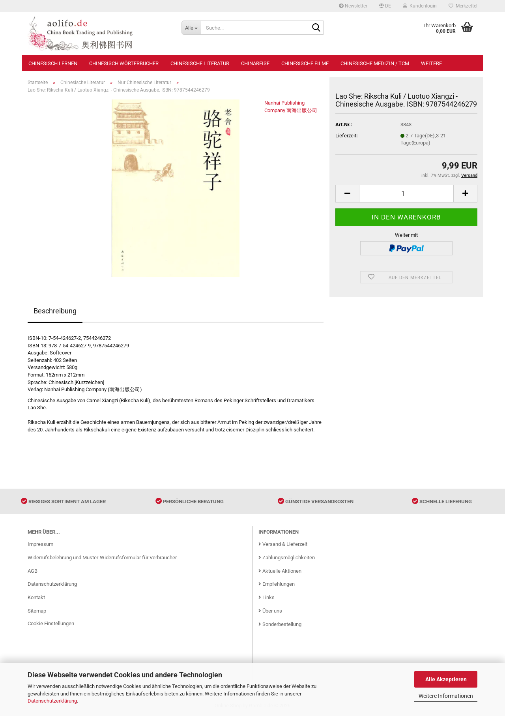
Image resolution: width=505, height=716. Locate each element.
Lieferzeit (345, 136)
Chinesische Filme (305, 63)
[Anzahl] (406, 193)
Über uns (270, 611)
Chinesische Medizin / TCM (374, 63)
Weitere (431, 63)
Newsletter (353, 6)
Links (266, 597)
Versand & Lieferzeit (282, 544)
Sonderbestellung (279, 624)
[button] (385, 6)
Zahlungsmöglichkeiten (286, 557)
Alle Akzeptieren (446, 679)
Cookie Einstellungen (51, 623)
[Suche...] (191, 28)
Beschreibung (55, 311)
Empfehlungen (276, 584)
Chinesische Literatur (199, 63)
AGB (32, 571)
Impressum (40, 544)
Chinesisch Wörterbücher (124, 63)
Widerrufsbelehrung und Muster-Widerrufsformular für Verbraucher (102, 557)
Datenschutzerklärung (52, 701)
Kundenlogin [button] (420, 6)
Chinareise (255, 63)
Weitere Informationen (446, 696)
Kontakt (36, 597)
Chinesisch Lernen (52, 63)
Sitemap (37, 611)
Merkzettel (463, 6)
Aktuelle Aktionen (279, 571)
